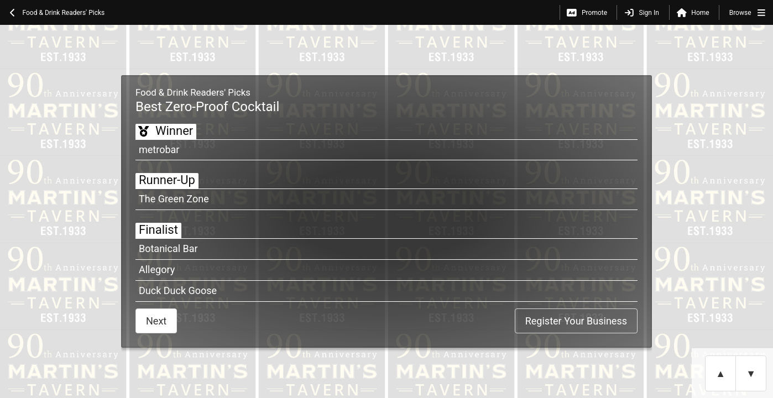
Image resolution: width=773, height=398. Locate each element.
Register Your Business (576, 321)
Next (156, 321)
